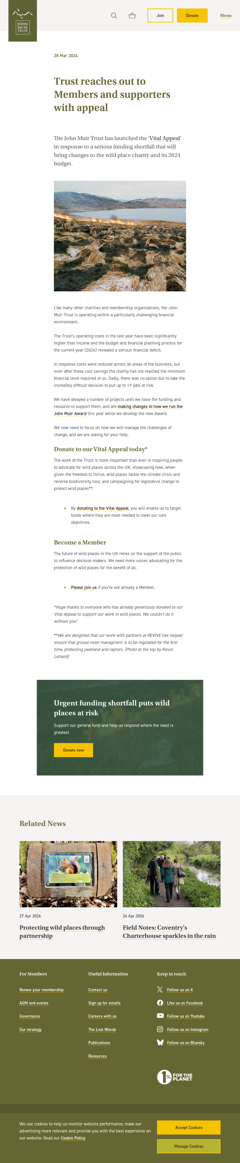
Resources (97, 1056)
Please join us (84, 587)
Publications (99, 1042)
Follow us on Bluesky (186, 1042)
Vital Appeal (165, 138)
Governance (29, 1016)
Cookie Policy (73, 1138)
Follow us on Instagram (187, 1029)
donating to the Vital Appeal (102, 508)
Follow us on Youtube (186, 1016)
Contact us (97, 989)
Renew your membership (41, 989)
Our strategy (30, 1029)
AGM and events (33, 1003)
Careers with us (102, 1016)
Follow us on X (180, 989)
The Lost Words (102, 1029)
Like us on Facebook (185, 1003)
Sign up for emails (104, 1003)
